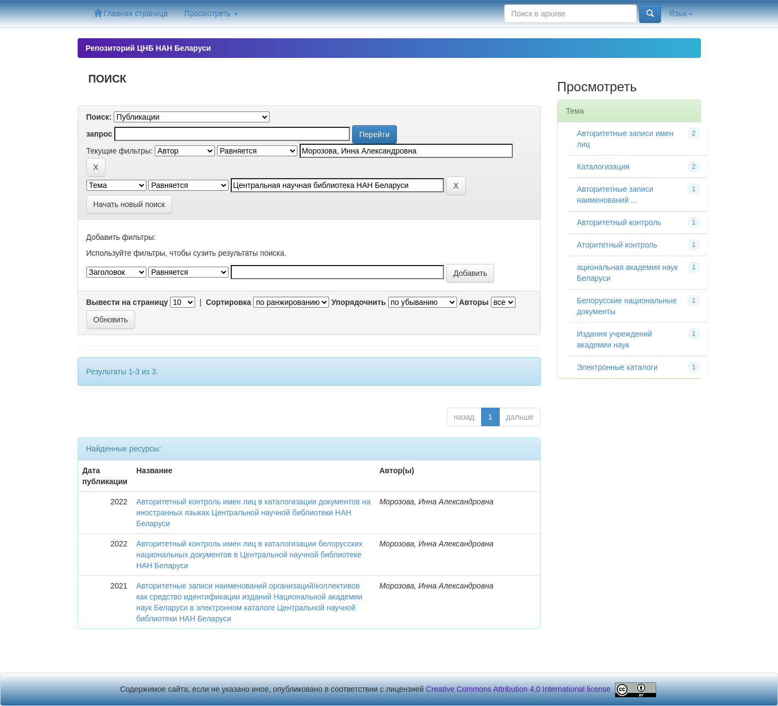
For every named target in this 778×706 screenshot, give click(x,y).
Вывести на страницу (127, 302)
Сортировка (228, 302)
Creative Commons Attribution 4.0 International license (518, 689)
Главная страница (131, 13)
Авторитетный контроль (619, 222)
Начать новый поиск (129, 204)
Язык (681, 13)
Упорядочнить (358, 302)
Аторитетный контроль (617, 244)
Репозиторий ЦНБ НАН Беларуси (148, 48)
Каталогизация (603, 166)
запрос (99, 134)
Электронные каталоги (617, 367)
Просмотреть (211, 13)
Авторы (473, 302)
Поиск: (99, 117)
